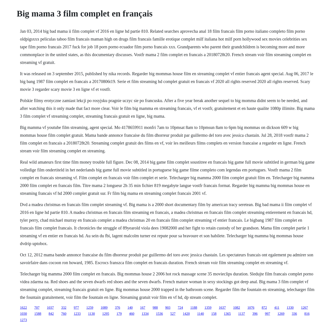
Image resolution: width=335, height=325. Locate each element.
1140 (200, 313)
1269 (281, 313)
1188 (193, 307)
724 (180, 307)
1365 (227, 313)
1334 (145, 313)
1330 (290, 307)
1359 (208, 307)
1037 (50, 307)
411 (276, 307)
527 (173, 313)
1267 (304, 307)
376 (117, 307)
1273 (23, 320)
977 (76, 307)
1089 (104, 307)
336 (294, 313)
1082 (236, 307)
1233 (77, 313)
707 (36, 307)
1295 (105, 313)
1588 (37, 313)
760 (63, 313)
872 (264, 307)
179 (119, 313)
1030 (23, 313)
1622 (23, 307)
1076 (250, 307)
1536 (159, 313)
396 (255, 313)
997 (267, 313)
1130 (91, 313)
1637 (222, 307)
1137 (241, 313)
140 (130, 307)
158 (213, 313)
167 (142, 307)
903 (167, 307)
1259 (89, 307)
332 (63, 307)
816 (307, 313)
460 (131, 313)
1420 (186, 313)
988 (155, 307)
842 (51, 313)
